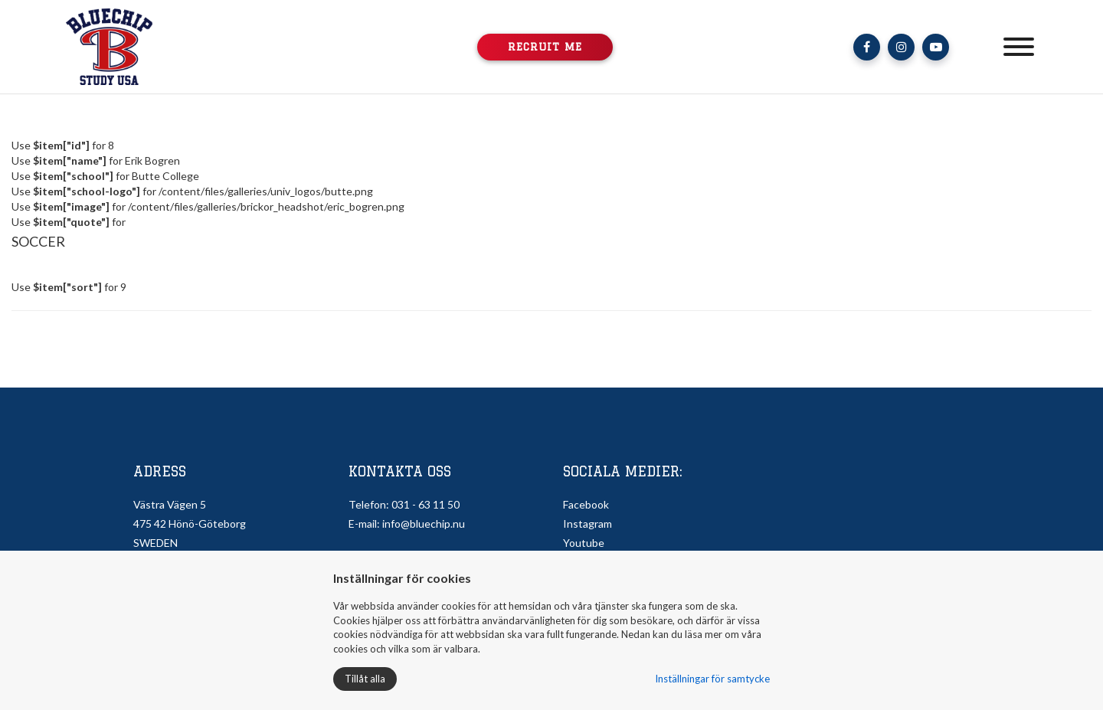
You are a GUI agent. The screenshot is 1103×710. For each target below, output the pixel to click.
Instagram (587, 523)
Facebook (586, 504)
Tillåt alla (365, 678)
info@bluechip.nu (423, 523)
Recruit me (545, 47)
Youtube (583, 542)
